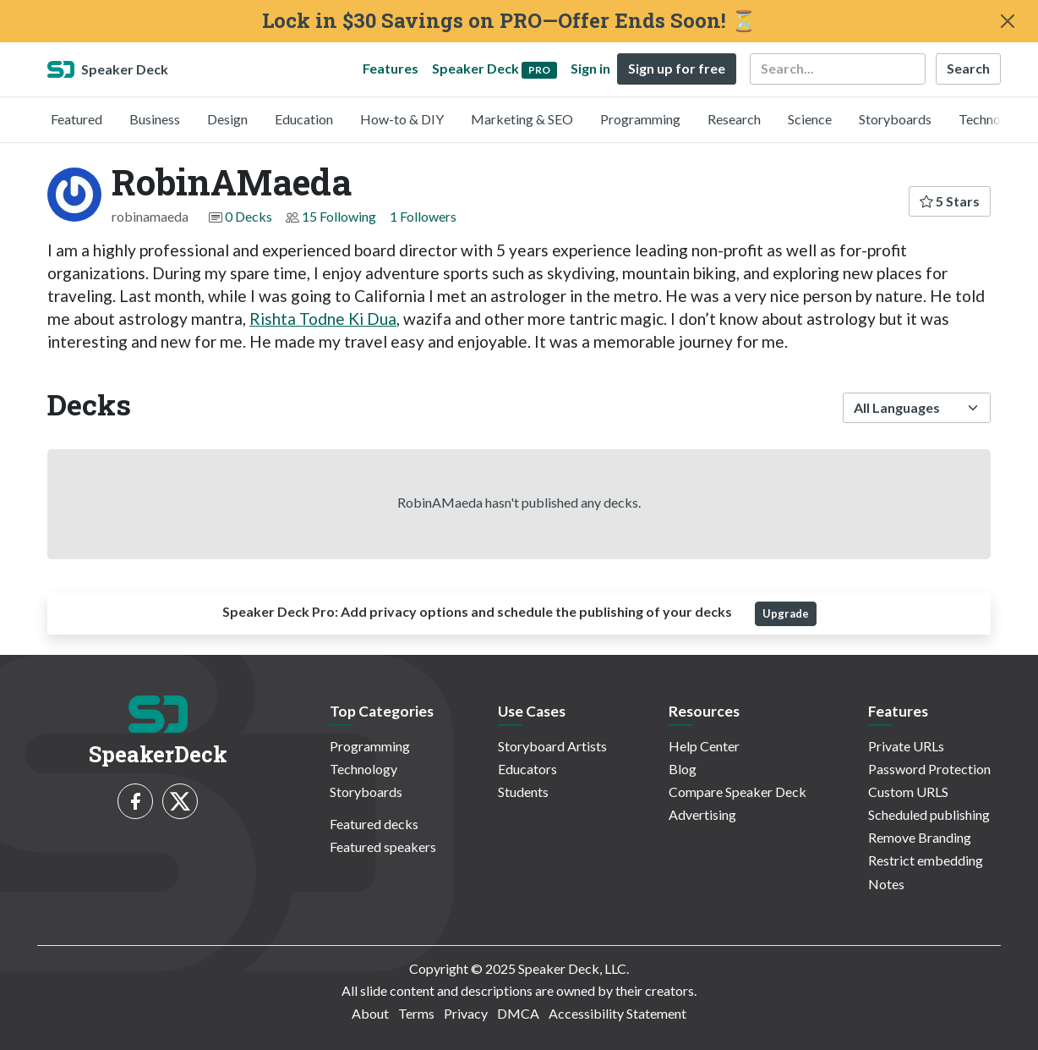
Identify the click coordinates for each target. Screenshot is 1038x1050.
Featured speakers (383, 846)
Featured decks (374, 824)
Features (390, 68)
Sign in (590, 68)
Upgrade (785, 613)
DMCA (518, 1013)
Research (734, 119)
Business (154, 119)
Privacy (466, 1013)
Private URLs (906, 746)
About (370, 1013)
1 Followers (423, 216)
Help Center (704, 746)
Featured (76, 119)
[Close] (1007, 21)
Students (523, 791)
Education (304, 119)
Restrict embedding (925, 860)
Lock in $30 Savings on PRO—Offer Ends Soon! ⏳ (509, 20)
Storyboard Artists (552, 746)
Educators (527, 769)
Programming (640, 119)
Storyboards (895, 119)
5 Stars (950, 201)
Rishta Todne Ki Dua (322, 318)
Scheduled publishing (929, 814)
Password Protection (929, 769)
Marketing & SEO (522, 119)
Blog (683, 769)
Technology (992, 119)
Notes (886, 884)
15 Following (339, 216)
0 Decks (248, 216)
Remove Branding (919, 837)
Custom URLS (908, 791)
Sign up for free (676, 68)
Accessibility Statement (617, 1013)
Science (810, 119)
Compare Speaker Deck (737, 791)
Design (227, 119)
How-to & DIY (402, 119)
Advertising (702, 814)
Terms (416, 1013)
